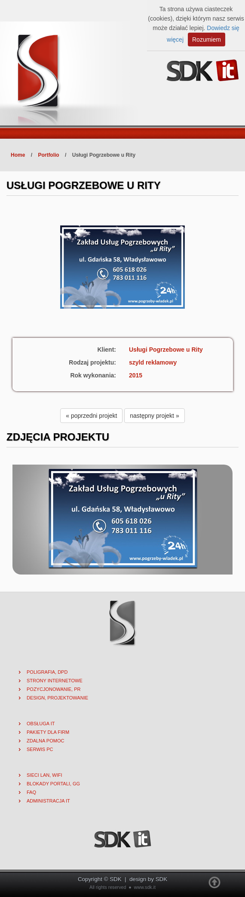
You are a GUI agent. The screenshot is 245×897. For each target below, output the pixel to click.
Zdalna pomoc (45, 740)
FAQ (31, 792)
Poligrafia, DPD (47, 672)
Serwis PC (40, 749)
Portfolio (48, 155)
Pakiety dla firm (48, 732)
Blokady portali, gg (53, 783)
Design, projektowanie (57, 697)
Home (18, 155)
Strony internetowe (55, 680)
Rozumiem (206, 39)
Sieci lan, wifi (44, 775)
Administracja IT (48, 800)
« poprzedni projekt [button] (91, 415)
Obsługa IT (41, 723)
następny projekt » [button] (154, 415)
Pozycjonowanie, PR (54, 689)
